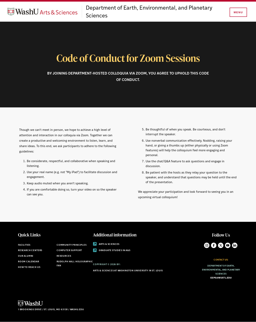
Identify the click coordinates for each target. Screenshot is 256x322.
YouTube (227, 245)
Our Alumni (25, 256)
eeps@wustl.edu (221, 278)
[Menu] (238, 12)
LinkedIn (234, 245)
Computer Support (69, 250)
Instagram (206, 245)
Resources (64, 256)
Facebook (213, 245)
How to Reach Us (29, 267)
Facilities (24, 245)
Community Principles (72, 245)
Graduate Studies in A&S (111, 250)
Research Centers (30, 250)
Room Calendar (28, 262)
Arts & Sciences (106, 244)
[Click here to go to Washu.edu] (30, 306)
